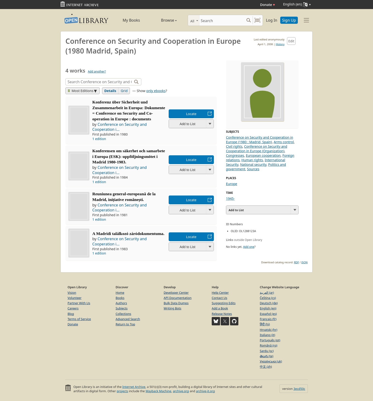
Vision (72, 292)
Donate (267, 4)
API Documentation (177, 298)
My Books (131, 20)
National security (253, 164)
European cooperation (263, 155)
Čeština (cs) (268, 298)
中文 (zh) (266, 366)
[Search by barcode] (257, 20)
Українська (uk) (271, 361)
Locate (191, 114)
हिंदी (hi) (265, 324)
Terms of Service (79, 319)
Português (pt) (270, 340)
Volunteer (75, 298)
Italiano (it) (267, 335)
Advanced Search (128, 319)
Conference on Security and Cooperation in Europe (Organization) (256, 148)
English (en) (268, 308)
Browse (163, 20)
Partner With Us (79, 303)
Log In (271, 20)
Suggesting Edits (224, 303)
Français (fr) (268, 319)
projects (122, 391)
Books (120, 298)
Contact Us (219, 298)
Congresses (235, 155)
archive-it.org (205, 391)
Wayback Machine (158, 391)
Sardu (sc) (267, 351)
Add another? (97, 71)
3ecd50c (299, 388)
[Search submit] (248, 20)
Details (110, 90)
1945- (230, 198)
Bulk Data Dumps (176, 303)
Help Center (220, 292)
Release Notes (222, 314)
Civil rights (234, 146)
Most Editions (80, 90)
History (280, 44)
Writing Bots (172, 308)
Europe (231, 183)
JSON (304, 262)
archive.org (181, 391)
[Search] (222, 20)
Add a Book (220, 308)
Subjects (122, 308)
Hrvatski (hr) (268, 330)
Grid (124, 90)
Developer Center (176, 292)
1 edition (99, 139)
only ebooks (156, 90)
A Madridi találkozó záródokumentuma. (128, 233)
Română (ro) (268, 345)
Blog (71, 314)
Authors (121, 303)
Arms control (284, 142)
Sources (253, 169)
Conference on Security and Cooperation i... (119, 127)
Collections (123, 314)
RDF (296, 262)
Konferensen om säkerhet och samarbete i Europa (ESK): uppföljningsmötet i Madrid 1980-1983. (128, 156)
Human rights (252, 160)
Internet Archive (133, 387)
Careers (73, 308)
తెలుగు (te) (266, 356)
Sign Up (289, 20)
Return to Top (125, 324)
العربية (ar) (267, 292)
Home (120, 292)
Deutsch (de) (269, 303)
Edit (291, 41)
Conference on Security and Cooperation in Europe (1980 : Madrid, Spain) (259, 139)
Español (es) (268, 314)
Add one (248, 247)
